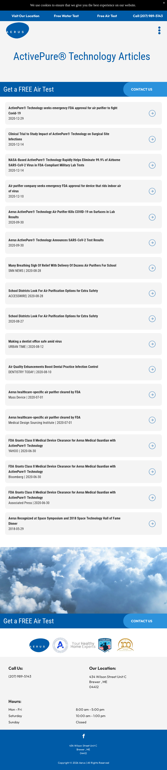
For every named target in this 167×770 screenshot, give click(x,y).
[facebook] (83, 736)
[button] (159, 20)
